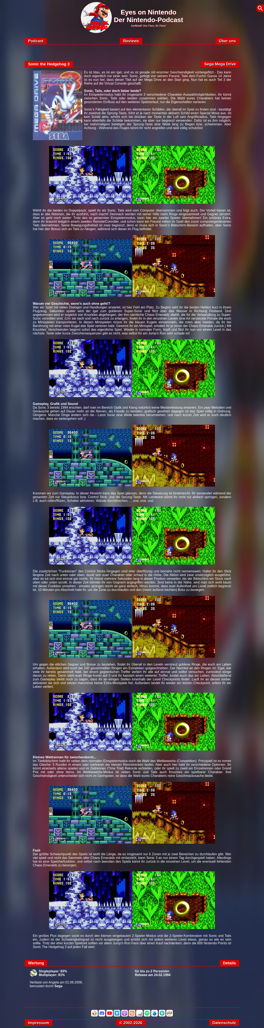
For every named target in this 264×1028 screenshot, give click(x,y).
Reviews (131, 41)
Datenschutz (224, 1023)
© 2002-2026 (130, 1023)
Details (229, 963)
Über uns (227, 41)
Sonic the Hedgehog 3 (49, 64)
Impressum (38, 1023)
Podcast (36, 41)
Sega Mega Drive (220, 64)
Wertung (36, 963)
